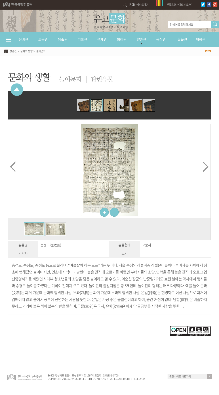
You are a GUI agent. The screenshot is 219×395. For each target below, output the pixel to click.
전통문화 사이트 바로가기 (179, 5)
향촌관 (141, 39)
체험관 (200, 39)
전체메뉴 (9, 42)
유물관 (182, 39)
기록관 (82, 39)
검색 (215, 24)
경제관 (102, 39)
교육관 (43, 39)
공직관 (161, 39)
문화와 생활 (26, 51)
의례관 (121, 39)
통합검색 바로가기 (138, 5)
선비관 (23, 39)
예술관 (62, 39)
